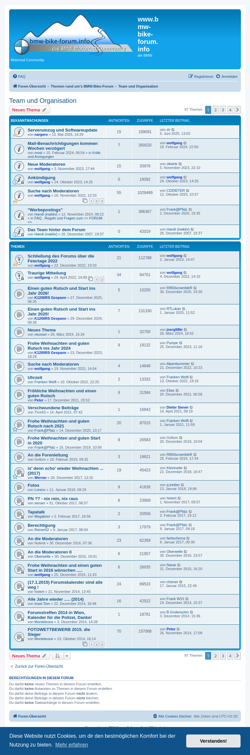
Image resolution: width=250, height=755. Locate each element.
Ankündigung (41, 177)
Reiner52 (42, 530)
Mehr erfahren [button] (71, 745)
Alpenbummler (178, 364)
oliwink (172, 164)
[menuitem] (18, 76)
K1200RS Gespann (50, 298)
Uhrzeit (35, 377)
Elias (170, 390)
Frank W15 (175, 599)
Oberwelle (43, 556)
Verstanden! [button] (213, 741)
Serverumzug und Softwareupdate (62, 130)
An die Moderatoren (48, 538)
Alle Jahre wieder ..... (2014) (56, 599)
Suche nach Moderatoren (53, 191)
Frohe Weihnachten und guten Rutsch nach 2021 (59, 423)
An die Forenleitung (48, 455)
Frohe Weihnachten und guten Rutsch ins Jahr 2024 (59, 346)
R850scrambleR (179, 288)
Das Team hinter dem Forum (56, 229)
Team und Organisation (42, 100)
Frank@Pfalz (177, 209)
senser (40, 503)
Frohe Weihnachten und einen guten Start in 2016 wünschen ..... (65, 568)
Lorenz (40, 490)
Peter (39, 400)
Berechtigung (41, 525)
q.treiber (173, 485)
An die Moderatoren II (50, 552)
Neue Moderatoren (46, 164)
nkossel (41, 334)
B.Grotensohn (178, 612)
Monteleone (44, 622)
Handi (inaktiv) (46, 214)
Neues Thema (42, 330)
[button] (237, 110)
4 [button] (230, 110)
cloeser (172, 582)
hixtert (171, 498)
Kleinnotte (175, 468)
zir (169, 130)
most (38, 153)
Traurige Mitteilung (47, 273)
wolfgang (174, 143)
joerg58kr (175, 329)
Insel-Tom (42, 604)
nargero (41, 134)
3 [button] (223, 110)
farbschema (176, 538)
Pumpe (172, 343)
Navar (171, 565)
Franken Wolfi (46, 382)
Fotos (33, 485)
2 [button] (216, 110)
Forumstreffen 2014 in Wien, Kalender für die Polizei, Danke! (60, 615)
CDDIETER (176, 190)
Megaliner (42, 516)
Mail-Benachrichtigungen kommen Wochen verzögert (63, 146)
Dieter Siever (177, 407)
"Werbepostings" (45, 209)
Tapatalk (36, 512)
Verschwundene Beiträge (53, 407)
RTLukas (174, 309)
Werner (41, 478)
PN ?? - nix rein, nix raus (53, 498)
